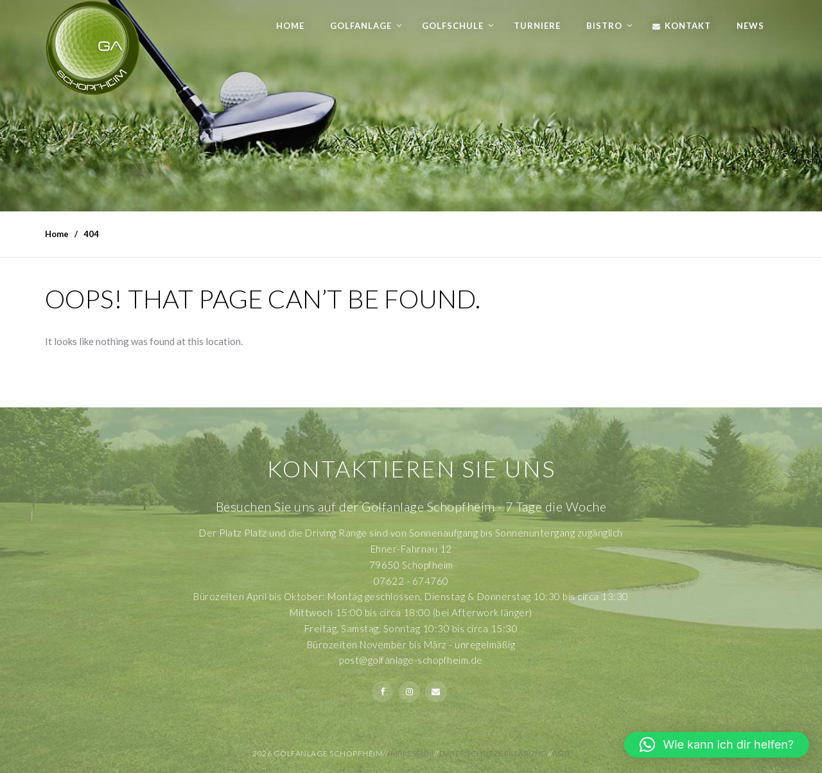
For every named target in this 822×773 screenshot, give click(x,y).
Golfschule (453, 26)
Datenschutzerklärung (493, 753)
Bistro (604, 26)
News (750, 26)
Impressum (411, 753)
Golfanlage (361, 26)
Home (290, 26)
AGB (561, 753)
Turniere (537, 26)
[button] (716, 745)
